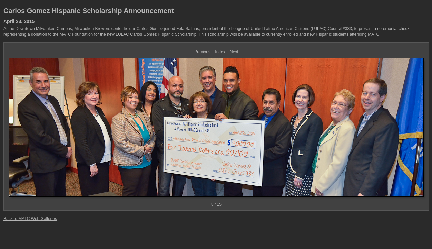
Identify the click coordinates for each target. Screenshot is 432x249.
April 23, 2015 (19, 21)
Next (234, 51)
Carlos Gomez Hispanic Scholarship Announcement (88, 11)
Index (220, 51)
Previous (202, 51)
